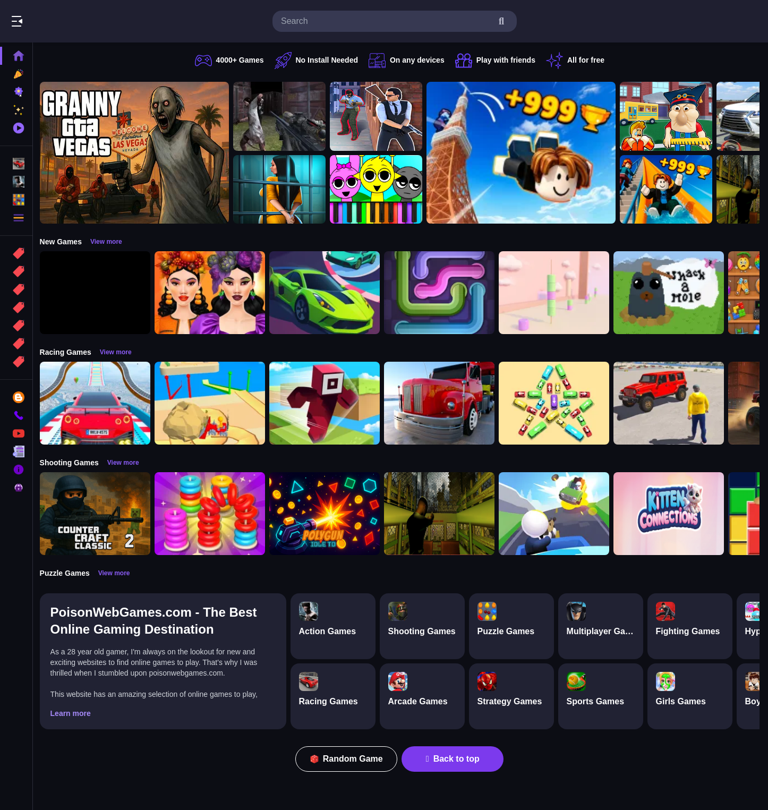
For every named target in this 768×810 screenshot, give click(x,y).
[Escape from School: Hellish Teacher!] (668, 116)
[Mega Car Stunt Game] (97, 403)
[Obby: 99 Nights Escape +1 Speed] (97, 292)
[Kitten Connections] (671, 513)
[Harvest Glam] (212, 292)
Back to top (454, 758)
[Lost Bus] (442, 513)
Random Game (348, 758)
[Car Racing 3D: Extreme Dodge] (327, 292)
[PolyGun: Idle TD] (327, 513)
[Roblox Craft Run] (327, 403)
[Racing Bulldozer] (212, 403)
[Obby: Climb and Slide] (668, 189)
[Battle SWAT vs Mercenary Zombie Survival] (282, 116)
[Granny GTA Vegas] (137, 153)
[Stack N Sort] (212, 513)
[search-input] (386, 21)
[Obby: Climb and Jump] (523, 153)
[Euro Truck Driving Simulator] (442, 403)
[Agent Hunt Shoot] (378, 116)
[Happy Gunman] (556, 513)
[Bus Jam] (556, 403)
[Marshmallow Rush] (556, 292)
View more (109, 241)
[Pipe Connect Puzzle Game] (442, 292)
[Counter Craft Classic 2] (97, 513)
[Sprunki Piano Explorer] (378, 189)
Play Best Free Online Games (68, 21)
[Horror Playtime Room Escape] (282, 189)
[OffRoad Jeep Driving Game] (671, 403)
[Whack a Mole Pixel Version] (671, 292)
